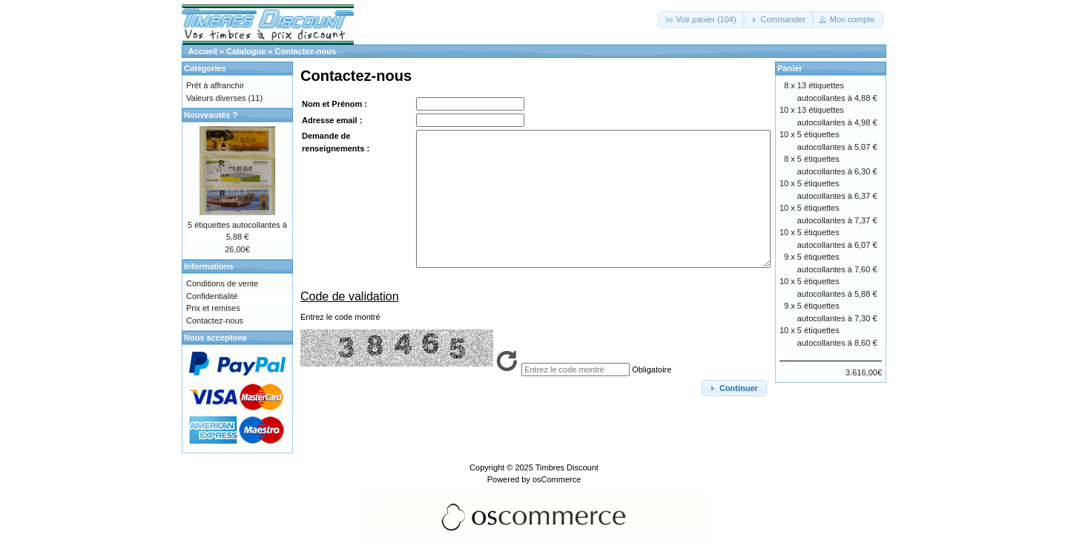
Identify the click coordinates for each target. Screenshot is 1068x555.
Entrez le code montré (340, 316)
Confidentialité (212, 296)
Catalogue (246, 51)
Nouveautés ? (210, 115)
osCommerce (557, 479)
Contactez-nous (306, 51)
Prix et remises (213, 307)
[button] (701, 19)
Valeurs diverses (216, 97)
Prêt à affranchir (215, 85)
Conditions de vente (222, 283)
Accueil (202, 51)
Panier (789, 68)
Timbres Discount (567, 467)
